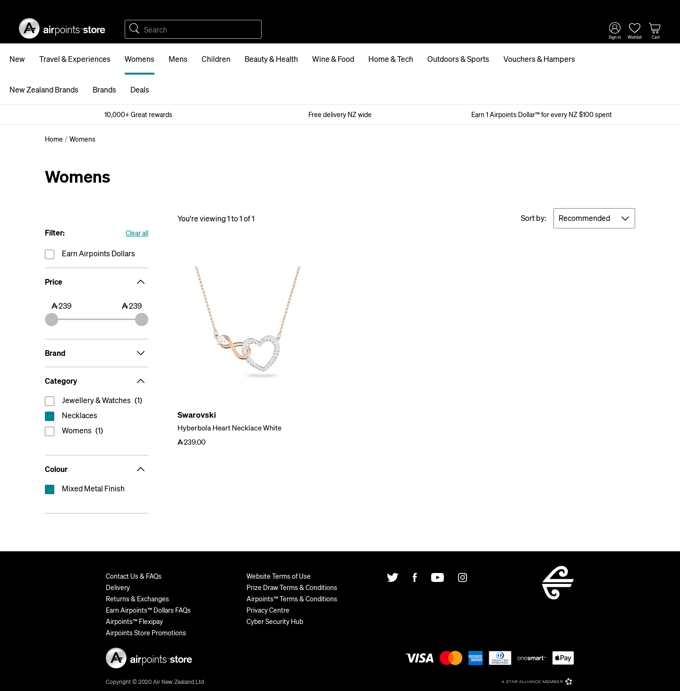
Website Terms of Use (278, 576)
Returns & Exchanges (137, 598)
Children (216, 59)
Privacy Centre (267, 610)
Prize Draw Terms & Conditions (291, 587)
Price (96, 281)
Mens (178, 59)
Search (134, 29)
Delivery (118, 587)
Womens (139, 59)
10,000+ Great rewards (138, 114)
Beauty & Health (271, 59)
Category (96, 380)
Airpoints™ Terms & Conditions (291, 598)
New (17, 59)
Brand (96, 353)
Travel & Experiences (74, 59)
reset (96, 417)
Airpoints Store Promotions (146, 632)
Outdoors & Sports (458, 59)
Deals (139, 89)
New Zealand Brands (43, 89)
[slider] (51, 319)
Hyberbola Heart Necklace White (229, 427)
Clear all (137, 232)
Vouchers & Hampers (539, 59)
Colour (96, 469)
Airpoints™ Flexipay (134, 621)
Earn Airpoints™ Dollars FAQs (148, 610)
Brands (104, 89)
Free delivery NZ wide (340, 114)
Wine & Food (333, 59)
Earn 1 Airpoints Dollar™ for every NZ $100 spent (541, 114)
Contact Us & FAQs (134, 576)
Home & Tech (390, 59)
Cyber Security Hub (274, 621)
